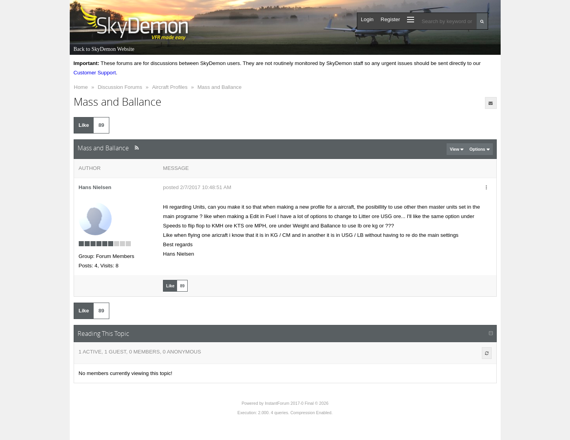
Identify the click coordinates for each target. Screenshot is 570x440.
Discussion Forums (120, 87)
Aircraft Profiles (169, 87)
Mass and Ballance (219, 87)
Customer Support (95, 73)
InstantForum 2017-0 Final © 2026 (296, 403)
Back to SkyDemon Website (104, 49)
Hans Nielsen (95, 187)
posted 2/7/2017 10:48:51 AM (197, 187)
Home (81, 87)
